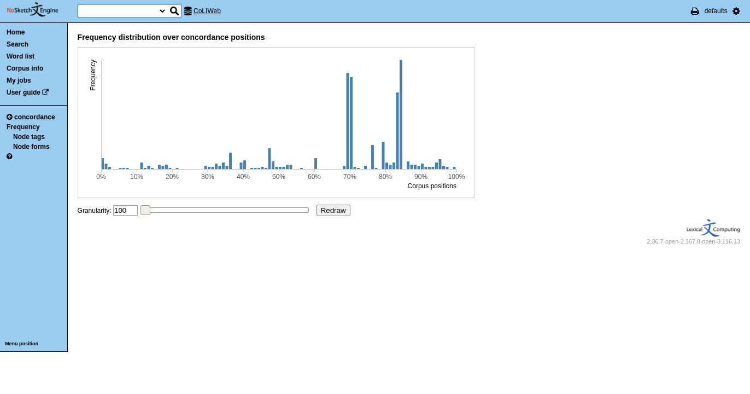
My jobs (19, 80)
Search (17, 44)
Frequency (23, 127)
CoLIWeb (207, 11)
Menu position (21, 343)
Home (16, 32)
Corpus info (25, 68)
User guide (23, 92)
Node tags (29, 137)
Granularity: (95, 211)
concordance (31, 117)
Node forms (31, 146)
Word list (20, 56)
